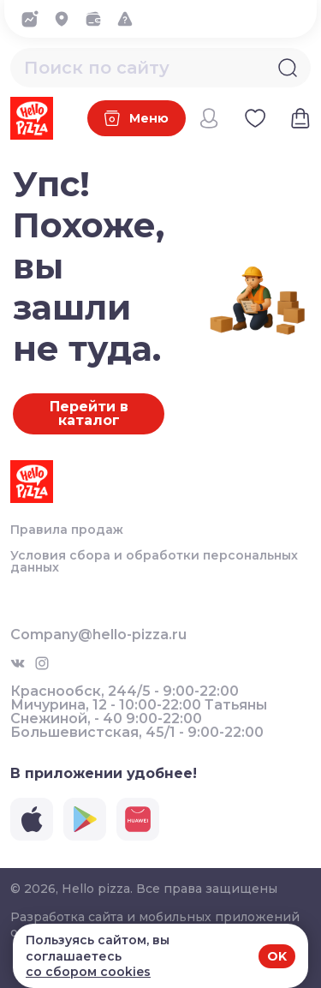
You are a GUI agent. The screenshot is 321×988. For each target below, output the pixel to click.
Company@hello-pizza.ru (98, 635)
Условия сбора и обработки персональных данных (154, 561)
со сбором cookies (88, 971)
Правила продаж (66, 530)
